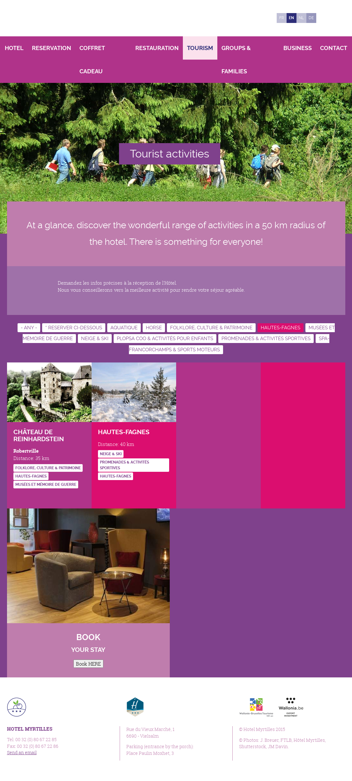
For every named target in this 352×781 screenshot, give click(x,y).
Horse (154, 328)
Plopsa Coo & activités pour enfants (165, 338)
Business (297, 48)
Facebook (324, 18)
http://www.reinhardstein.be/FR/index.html (18, 497)
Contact (333, 48)
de (311, 18)
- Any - (29, 328)
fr (281, 18)
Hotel (14, 48)
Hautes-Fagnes (280, 328)
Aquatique (124, 328)
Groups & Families (236, 60)
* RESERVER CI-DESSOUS (73, 328)
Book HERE (88, 664)
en (291, 18)
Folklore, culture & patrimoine (211, 328)
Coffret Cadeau (92, 60)
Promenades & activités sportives (266, 338)
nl (301, 18)
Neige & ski (95, 338)
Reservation (51, 48)
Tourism (200, 48)
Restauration (157, 48)
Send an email (22, 752)
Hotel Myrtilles (51, 18)
